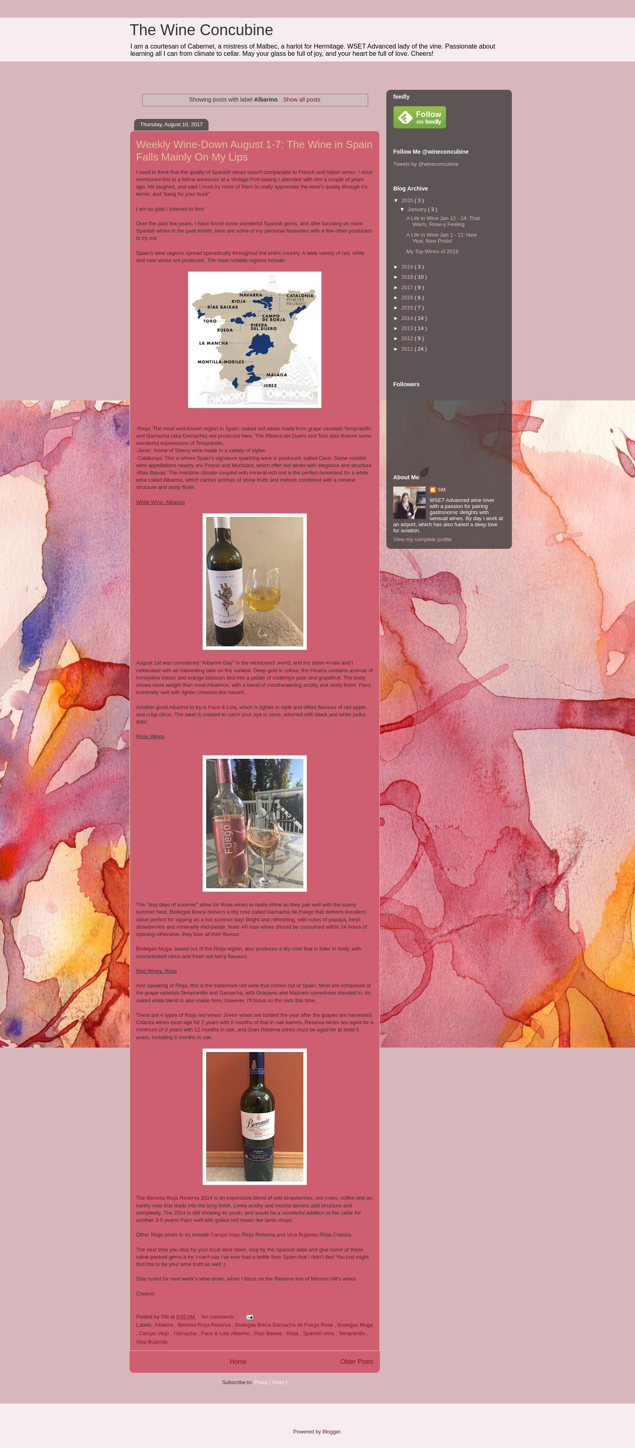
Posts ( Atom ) (271, 1382)
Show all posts (301, 99)
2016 (408, 297)
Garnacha (185, 1333)
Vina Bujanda (302, 1235)
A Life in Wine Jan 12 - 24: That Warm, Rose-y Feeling (442, 221)
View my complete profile (422, 539)
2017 (408, 287)
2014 (408, 318)
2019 (408, 267)
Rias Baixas (268, 1333)
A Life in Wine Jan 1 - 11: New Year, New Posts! (441, 238)
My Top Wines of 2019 (432, 251)
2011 (408, 349)
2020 (408, 200)
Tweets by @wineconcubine (425, 164)
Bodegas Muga (153, 949)
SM (442, 490)
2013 (408, 328)
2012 (408, 338)
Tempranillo (353, 1333)
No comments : (220, 1317)
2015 (408, 308)
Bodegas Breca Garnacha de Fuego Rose (285, 1325)
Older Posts (357, 1361)
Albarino (164, 1325)
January (418, 209)
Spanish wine (319, 1333)
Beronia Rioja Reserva (173, 1198)
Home (238, 1361)
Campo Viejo (226, 1235)
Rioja (293, 1333)
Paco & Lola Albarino (226, 1333)
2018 (408, 277)
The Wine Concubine (201, 29)
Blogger (331, 1432)
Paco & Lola (222, 707)
